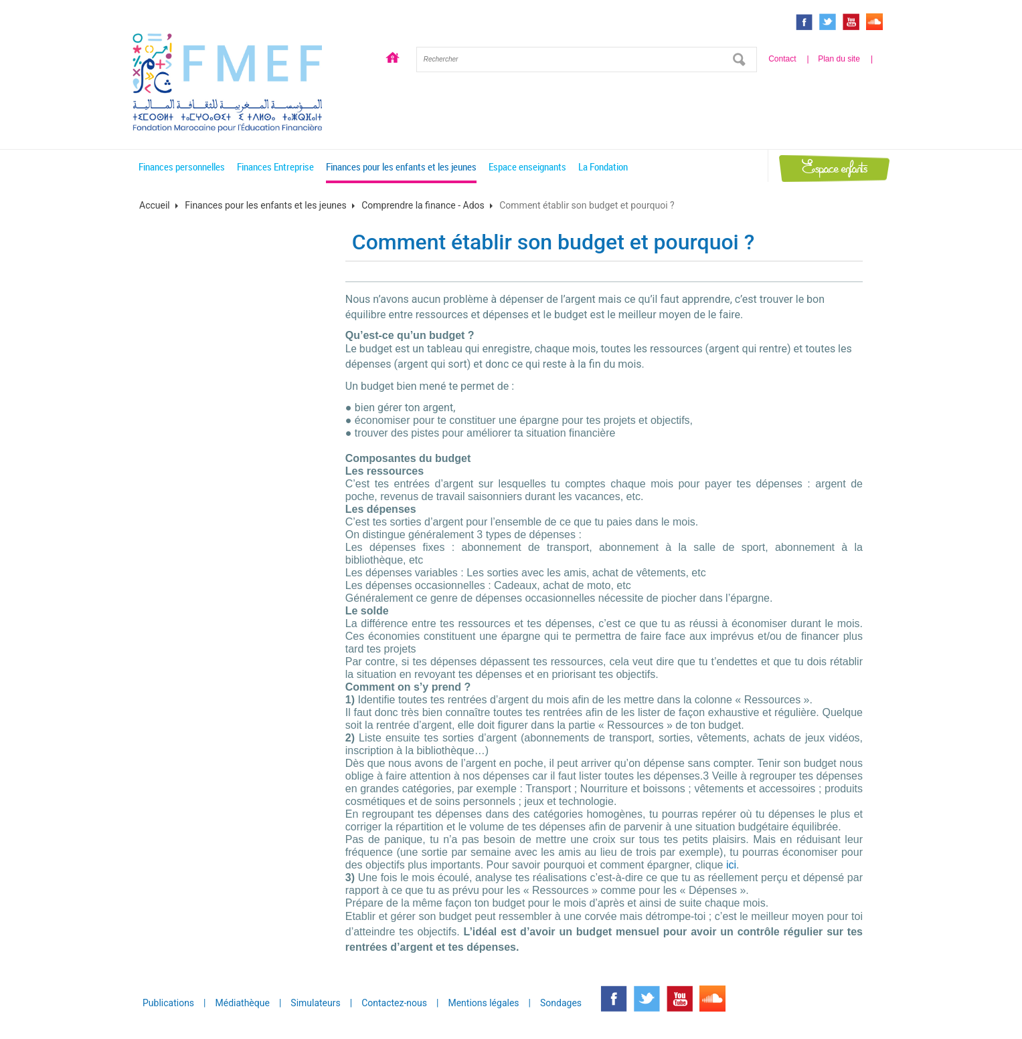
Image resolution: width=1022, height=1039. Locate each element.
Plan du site (839, 59)
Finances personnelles (182, 166)
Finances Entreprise (275, 166)
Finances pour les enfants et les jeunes (401, 166)
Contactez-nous (394, 1003)
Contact (782, 59)
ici (731, 865)
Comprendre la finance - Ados (423, 205)
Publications (168, 1003)
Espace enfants (834, 168)
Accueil (392, 59)
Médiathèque (243, 1003)
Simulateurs (315, 1003)
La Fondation (603, 166)
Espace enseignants (527, 166)
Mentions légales (483, 1003)
